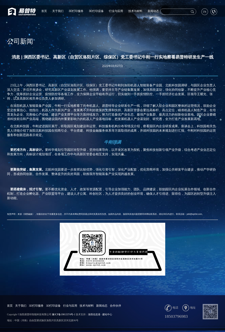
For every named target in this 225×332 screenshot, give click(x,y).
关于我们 (57, 11)
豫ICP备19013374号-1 (63, 314)
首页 (44, 11)
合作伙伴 (115, 305)
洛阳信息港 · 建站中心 (100, 314)
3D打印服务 (76, 11)
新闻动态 (153, 11)
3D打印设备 (96, 11)
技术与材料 (135, 11)
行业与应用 (116, 11)
